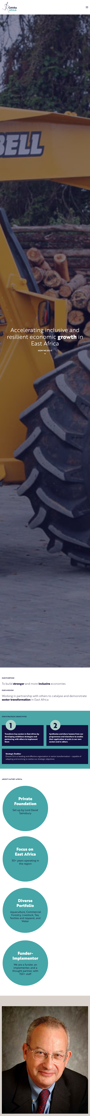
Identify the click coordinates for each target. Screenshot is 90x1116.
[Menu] (87, 7)
